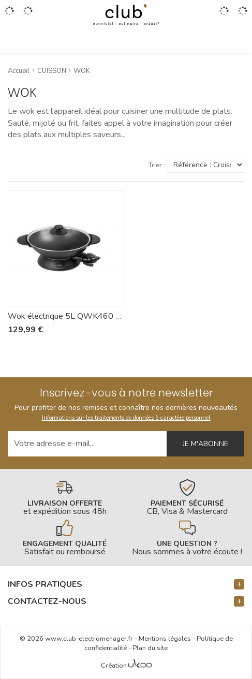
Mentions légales (165, 638)
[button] (126, 585)
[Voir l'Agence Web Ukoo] (140, 666)
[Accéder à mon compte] (224, 14)
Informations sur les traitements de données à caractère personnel (126, 418)
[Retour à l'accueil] (126, 14)
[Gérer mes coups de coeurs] (28, 14)
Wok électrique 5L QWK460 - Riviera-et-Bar (66, 316)
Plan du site (150, 648)
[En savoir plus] (65, 497)
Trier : (157, 165)
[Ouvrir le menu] (9, 14)
